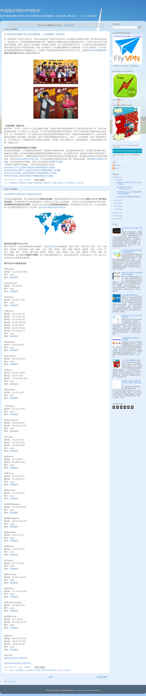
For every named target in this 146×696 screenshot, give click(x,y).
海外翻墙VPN (14, 183)
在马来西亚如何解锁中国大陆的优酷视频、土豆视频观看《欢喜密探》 (35, 34)
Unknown (118, 165)
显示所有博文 (69, 25)
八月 (118, 180)
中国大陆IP (80, 183)
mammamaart (80, 690)
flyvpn (117, 168)
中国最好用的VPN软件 (20, 10)
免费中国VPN (71, 183)
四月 (118, 209)
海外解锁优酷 (37, 183)
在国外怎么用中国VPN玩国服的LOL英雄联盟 (132, 273)
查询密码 (14, 277)
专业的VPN (54, 246)
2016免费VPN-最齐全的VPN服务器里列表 (22, 194)
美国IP (39, 670)
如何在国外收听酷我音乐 (130, 295)
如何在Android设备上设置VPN (17, 663)
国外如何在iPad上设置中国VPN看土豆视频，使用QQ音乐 (131, 382)
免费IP (44, 670)
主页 (50, 677)
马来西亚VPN (47, 183)
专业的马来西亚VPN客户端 (26, 159)
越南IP (54, 670)
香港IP (49, 670)
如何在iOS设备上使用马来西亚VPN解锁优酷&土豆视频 (28, 176)
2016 (117, 216)
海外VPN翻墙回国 (98, 50)
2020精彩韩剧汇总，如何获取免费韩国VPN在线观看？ (129, 193)
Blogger (90, 690)
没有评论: (27, 180)
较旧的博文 (102, 677)
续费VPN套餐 (56, 162)
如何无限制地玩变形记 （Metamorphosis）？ (124, 188)
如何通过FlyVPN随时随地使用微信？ (129, 197)
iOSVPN (60, 670)
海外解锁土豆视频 (25, 183)
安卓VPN (12, 670)
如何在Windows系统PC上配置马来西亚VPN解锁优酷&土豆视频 (32, 170)
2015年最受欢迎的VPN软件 (53, 207)
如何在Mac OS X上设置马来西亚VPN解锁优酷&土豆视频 (29, 167)
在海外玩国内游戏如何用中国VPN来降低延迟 (132, 251)
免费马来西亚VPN (59, 183)
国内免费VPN (21, 670)
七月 (118, 200)
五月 (118, 206)
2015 (117, 219)
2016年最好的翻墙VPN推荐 (131, 360)
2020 (117, 177)
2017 (117, 213)
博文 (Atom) (13, 681)
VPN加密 (67, 670)
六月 (118, 203)
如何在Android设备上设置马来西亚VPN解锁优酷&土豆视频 (30, 173)
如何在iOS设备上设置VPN (16, 658)
